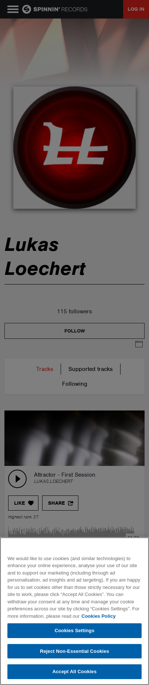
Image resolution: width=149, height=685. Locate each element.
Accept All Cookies (75, 671)
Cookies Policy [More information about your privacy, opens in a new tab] (98, 616)
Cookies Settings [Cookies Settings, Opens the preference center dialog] (75, 630)
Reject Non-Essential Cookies (74, 651)
